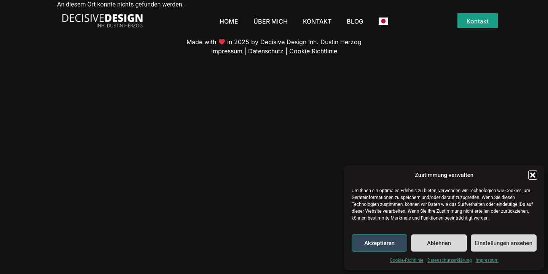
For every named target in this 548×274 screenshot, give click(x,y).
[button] (533, 175)
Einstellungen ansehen (503, 243)
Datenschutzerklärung (449, 260)
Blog (355, 21)
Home (229, 21)
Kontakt (317, 21)
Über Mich (270, 21)
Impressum (487, 260)
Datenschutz (266, 51)
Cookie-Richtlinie (407, 260)
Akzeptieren (379, 243)
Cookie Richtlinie (313, 51)
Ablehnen (439, 243)
